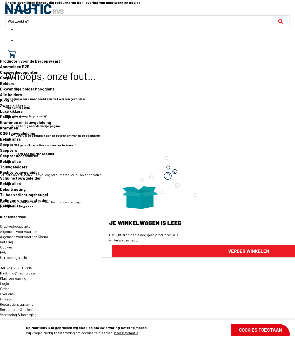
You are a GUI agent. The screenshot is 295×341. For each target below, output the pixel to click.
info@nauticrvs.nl (22, 273)
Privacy (6, 299)
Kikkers (6, 100)
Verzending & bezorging (18, 314)
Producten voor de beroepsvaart (30, 61)
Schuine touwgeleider (20, 178)
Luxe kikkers (11, 111)
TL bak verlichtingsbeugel (24, 194)
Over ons (7, 294)
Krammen (9, 128)
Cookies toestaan (260, 330)
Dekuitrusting (13, 189)
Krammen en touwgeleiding (25, 122)
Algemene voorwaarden (18, 231)
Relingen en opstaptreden (24, 200)
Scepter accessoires (19, 155)
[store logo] (34, 9)
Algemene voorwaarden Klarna (24, 236)
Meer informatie (126, 333)
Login (4, 283)
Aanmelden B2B (15, 66)
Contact (7, 77)
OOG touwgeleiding (17, 133)
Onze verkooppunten (19, 72)
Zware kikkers (12, 105)
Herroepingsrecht (14, 257)
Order (4, 288)
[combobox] (147, 21)
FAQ (3, 252)
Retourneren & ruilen (16, 309)
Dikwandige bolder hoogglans (27, 89)
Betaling (6, 242)
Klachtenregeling (13, 278)
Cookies (6, 247)
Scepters (8, 144)
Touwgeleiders (14, 167)
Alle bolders (11, 94)
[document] (158, 330)
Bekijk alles (10, 116)
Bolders (7, 83)
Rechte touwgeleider (19, 172)
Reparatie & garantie (16, 304)
